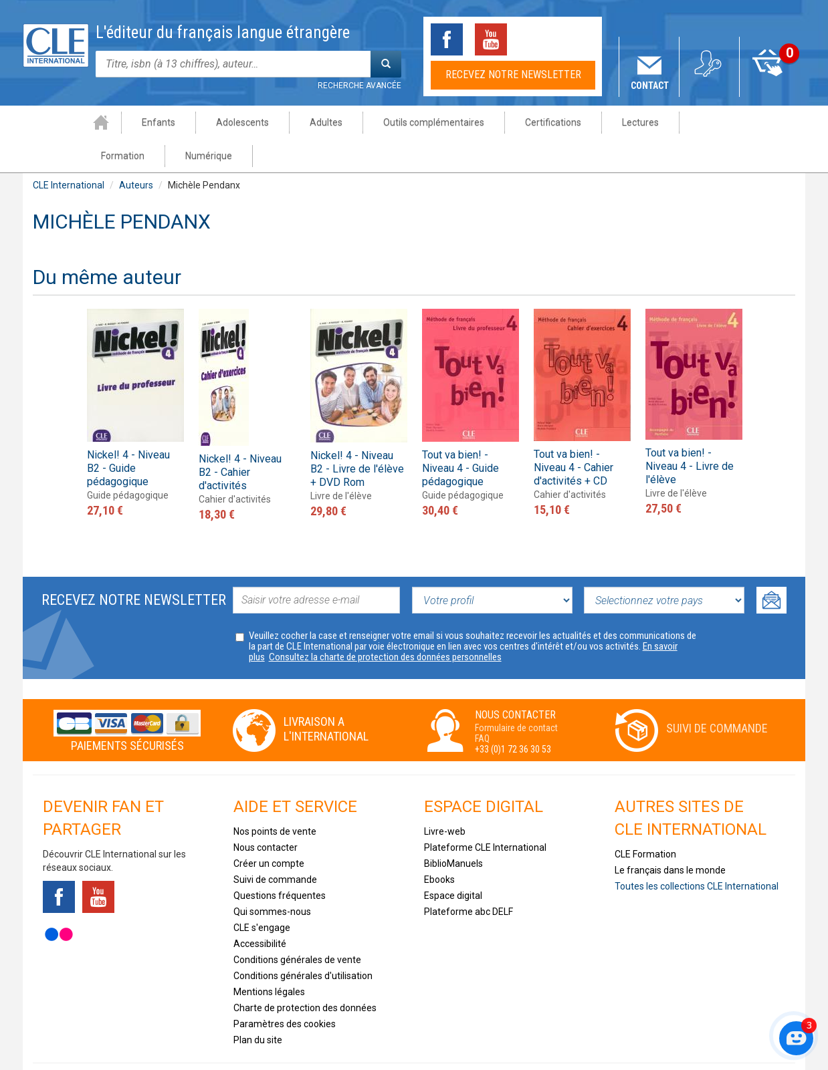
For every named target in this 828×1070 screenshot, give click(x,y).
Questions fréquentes (279, 862)
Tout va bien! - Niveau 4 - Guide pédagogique (460, 434)
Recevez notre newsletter (513, 74)
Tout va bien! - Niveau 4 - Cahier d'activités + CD (573, 434)
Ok (771, 566)
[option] (135, 380)
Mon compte (710, 85)
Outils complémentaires (375, 122)
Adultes (267, 122)
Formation (663, 122)
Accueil (43, 122)
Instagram (579, 39)
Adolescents (184, 122)
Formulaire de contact (516, 694)
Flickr (59, 901)
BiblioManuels (453, 830)
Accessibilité (259, 910)
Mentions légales (269, 958)
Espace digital (453, 862)
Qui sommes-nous (272, 878)
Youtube (491, 39)
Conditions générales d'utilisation (303, 942)
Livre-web (444, 798)
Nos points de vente (274, 798)
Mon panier (770, 85)
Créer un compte (268, 830)
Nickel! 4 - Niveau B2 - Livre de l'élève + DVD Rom (357, 435)
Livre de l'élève (341, 462)
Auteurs (136, 151)
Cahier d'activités (235, 465)
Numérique (749, 122)
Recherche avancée (359, 85)
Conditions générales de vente (297, 926)
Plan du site (257, 1006)
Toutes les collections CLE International (697, 852)
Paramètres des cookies (284, 990)
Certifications (495, 122)
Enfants (100, 122)
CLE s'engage (261, 894)
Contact (650, 85)
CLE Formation (645, 820)
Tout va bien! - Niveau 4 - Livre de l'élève (689, 432)
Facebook (447, 39)
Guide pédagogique (128, 461)
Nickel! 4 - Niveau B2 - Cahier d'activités (240, 438)
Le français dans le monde (670, 836)
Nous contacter (265, 814)
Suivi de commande (717, 695)
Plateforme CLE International (485, 814)
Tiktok (535, 39)
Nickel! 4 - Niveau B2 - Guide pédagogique (128, 434)
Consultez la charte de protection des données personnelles (385, 624)
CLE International (68, 151)
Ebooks (439, 846)
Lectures (582, 122)
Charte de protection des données (305, 974)
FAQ (482, 705)
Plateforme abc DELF (468, 878)
